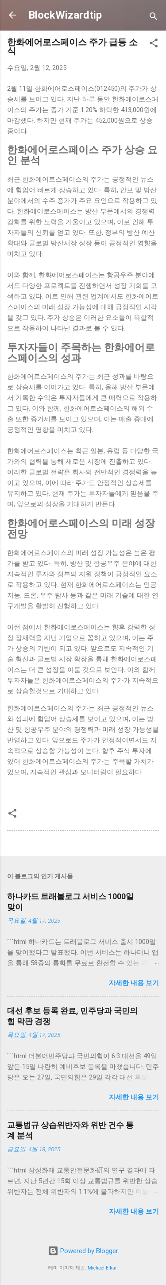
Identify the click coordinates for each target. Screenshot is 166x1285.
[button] (153, 44)
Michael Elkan (103, 1268)
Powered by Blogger (83, 1251)
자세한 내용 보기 (134, 983)
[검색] (153, 17)
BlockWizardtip (65, 15)
